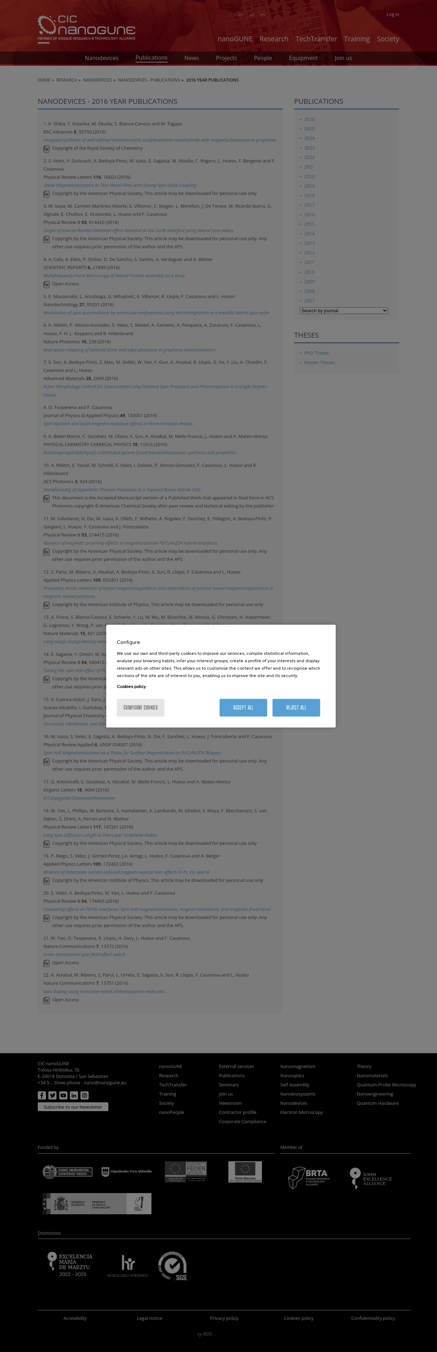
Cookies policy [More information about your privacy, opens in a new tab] (131, 686)
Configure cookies (141, 707)
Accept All (243, 707)
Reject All (296, 707)
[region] (221, 676)
